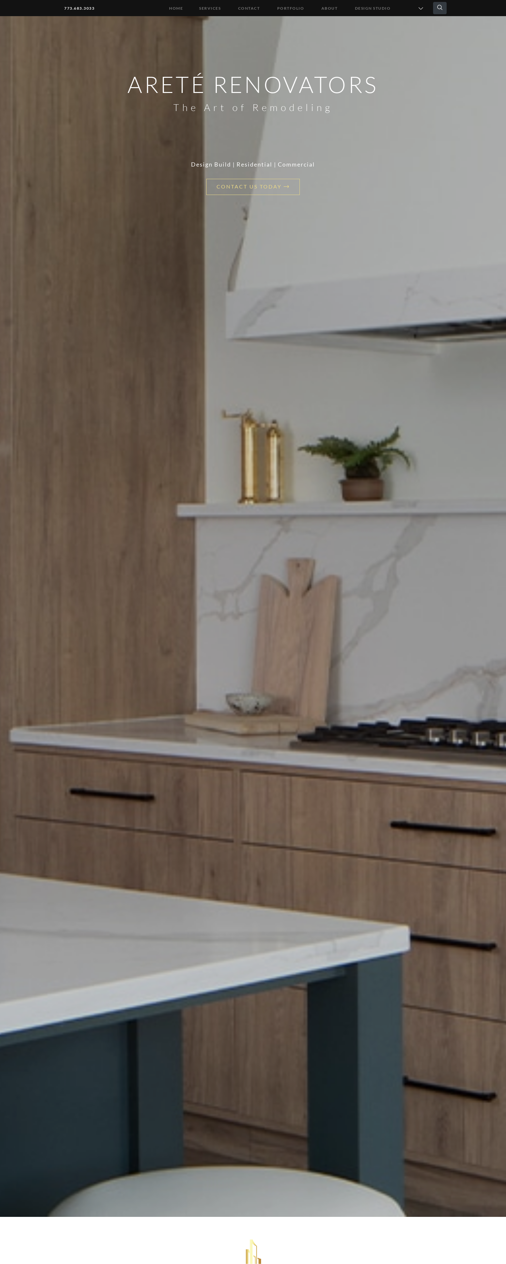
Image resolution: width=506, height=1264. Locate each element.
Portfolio (290, 8)
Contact (249, 8)
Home (176, 8)
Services (210, 8)
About (329, 8)
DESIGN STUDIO (373, 8)
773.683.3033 (79, 8)
